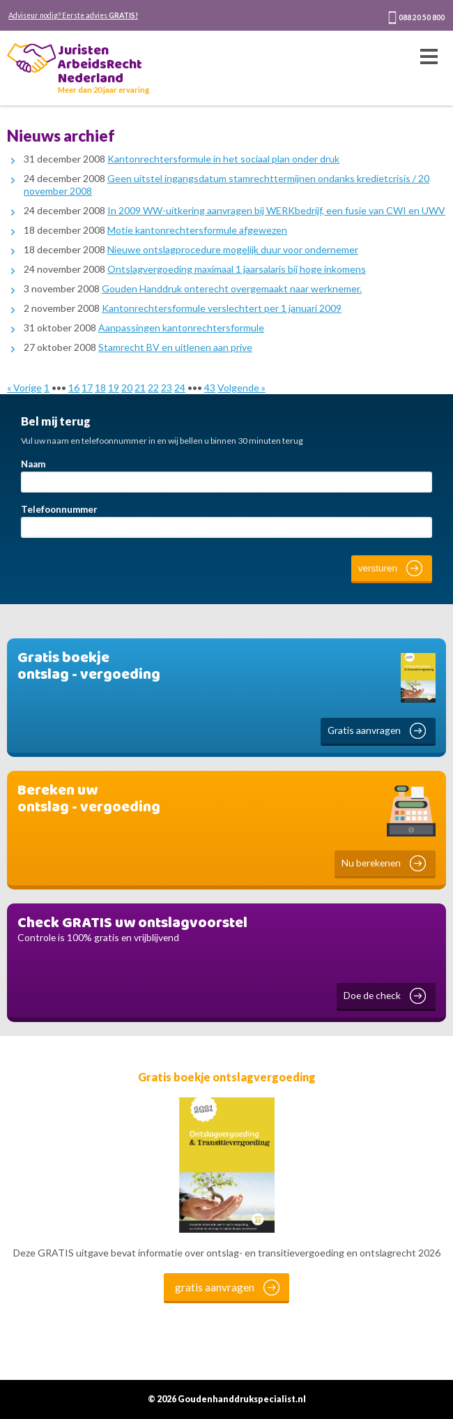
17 (87, 387)
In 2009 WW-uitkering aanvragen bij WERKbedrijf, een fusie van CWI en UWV (276, 210)
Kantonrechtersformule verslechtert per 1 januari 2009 (221, 308)
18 (100, 387)
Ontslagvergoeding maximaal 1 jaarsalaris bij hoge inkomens (236, 269)
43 (209, 387)
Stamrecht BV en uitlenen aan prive (175, 347)
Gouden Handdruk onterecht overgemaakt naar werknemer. (232, 288)
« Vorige (24, 387)
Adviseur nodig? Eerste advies (73, 15)
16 (73, 387)
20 (126, 387)
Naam (33, 464)
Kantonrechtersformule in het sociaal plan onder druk (223, 159)
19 (113, 387)
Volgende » (241, 387)
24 (179, 387)
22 (153, 387)
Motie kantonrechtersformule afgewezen (197, 230)
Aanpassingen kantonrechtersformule (181, 327)
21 (140, 387)
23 (166, 387)
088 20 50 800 (422, 17)
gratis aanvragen (214, 1287)
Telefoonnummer (59, 509)
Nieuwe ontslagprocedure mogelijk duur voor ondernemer (232, 249)
